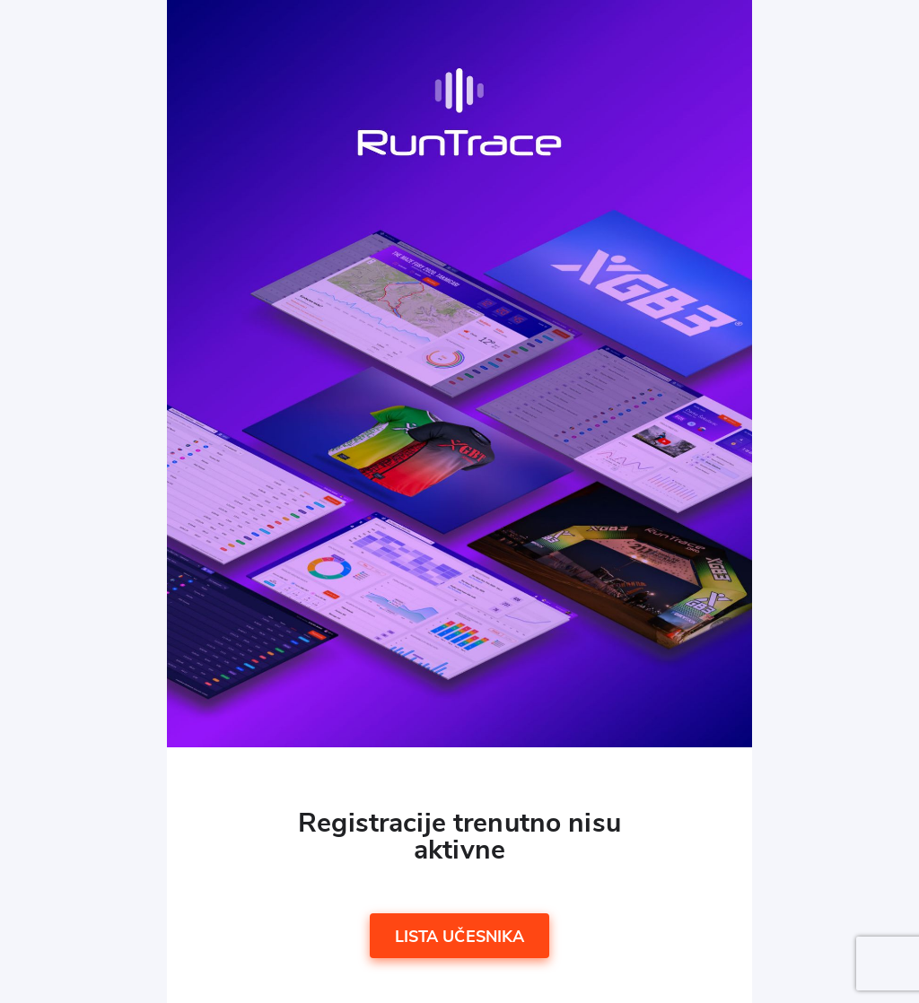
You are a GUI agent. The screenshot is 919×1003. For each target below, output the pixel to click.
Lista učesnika (460, 937)
